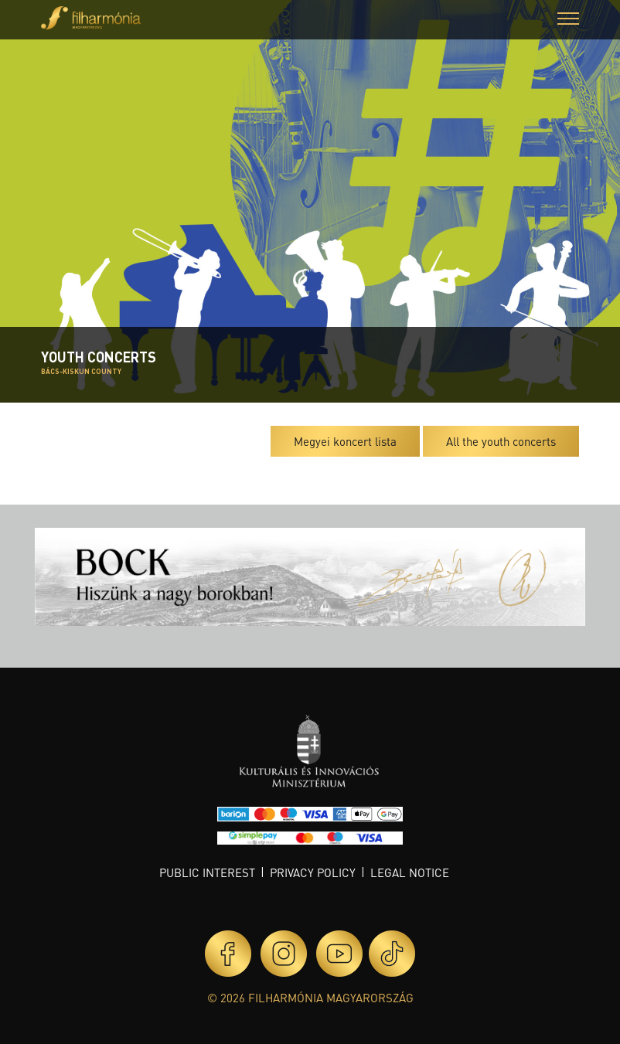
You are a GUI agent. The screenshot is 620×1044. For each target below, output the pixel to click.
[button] (568, 20)
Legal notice (409, 872)
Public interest (207, 872)
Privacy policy (313, 872)
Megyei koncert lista (345, 441)
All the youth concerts (501, 441)
